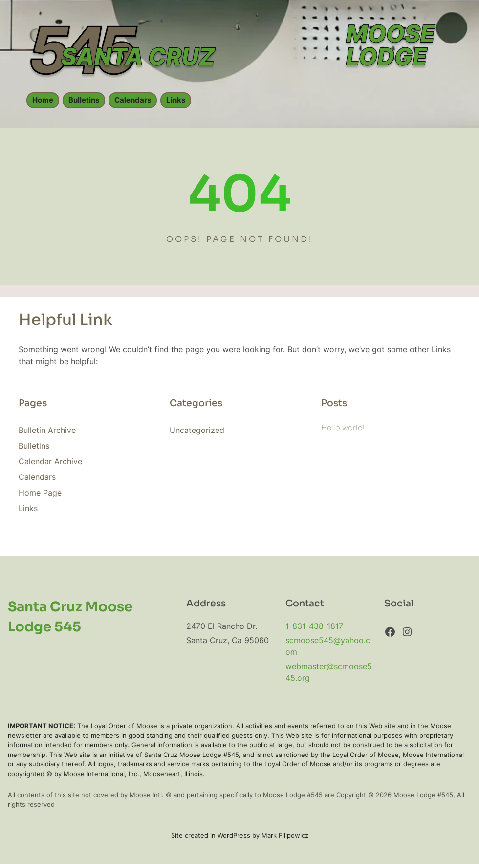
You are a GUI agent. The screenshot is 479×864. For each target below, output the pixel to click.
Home (42, 100)
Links (175, 100)
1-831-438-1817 (314, 626)
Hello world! (343, 427)
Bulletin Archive (47, 430)
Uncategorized (197, 430)
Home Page (40, 492)
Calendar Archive (50, 461)
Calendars (132, 100)
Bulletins (83, 100)
